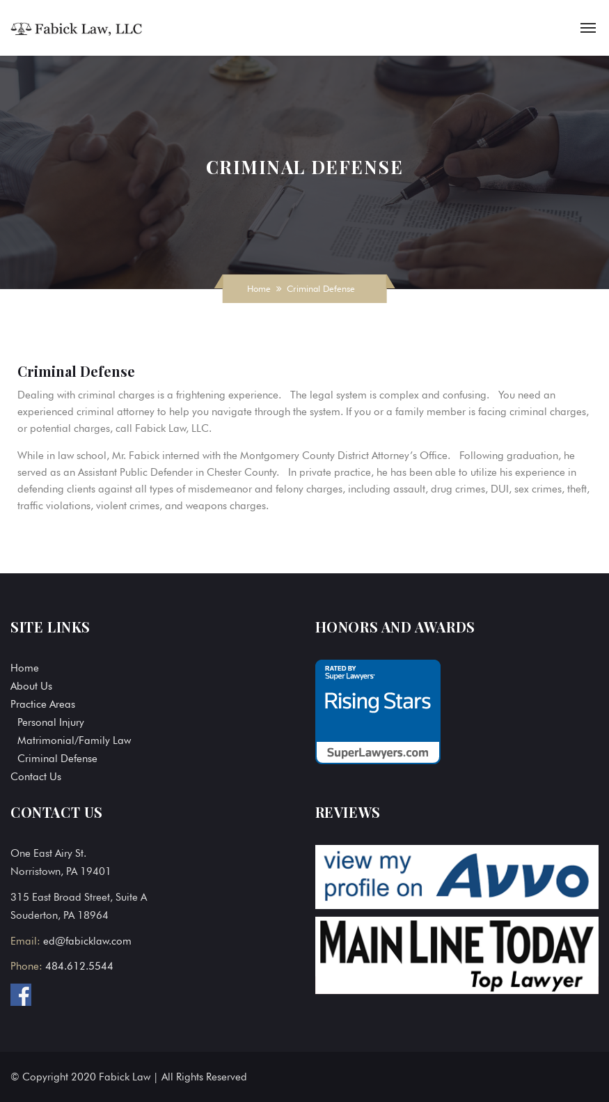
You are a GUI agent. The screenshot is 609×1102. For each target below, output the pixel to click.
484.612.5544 (79, 966)
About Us (31, 686)
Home (259, 288)
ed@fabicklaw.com (87, 941)
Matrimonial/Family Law (74, 740)
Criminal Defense (57, 758)
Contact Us (35, 776)
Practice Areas (42, 704)
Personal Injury (50, 722)
